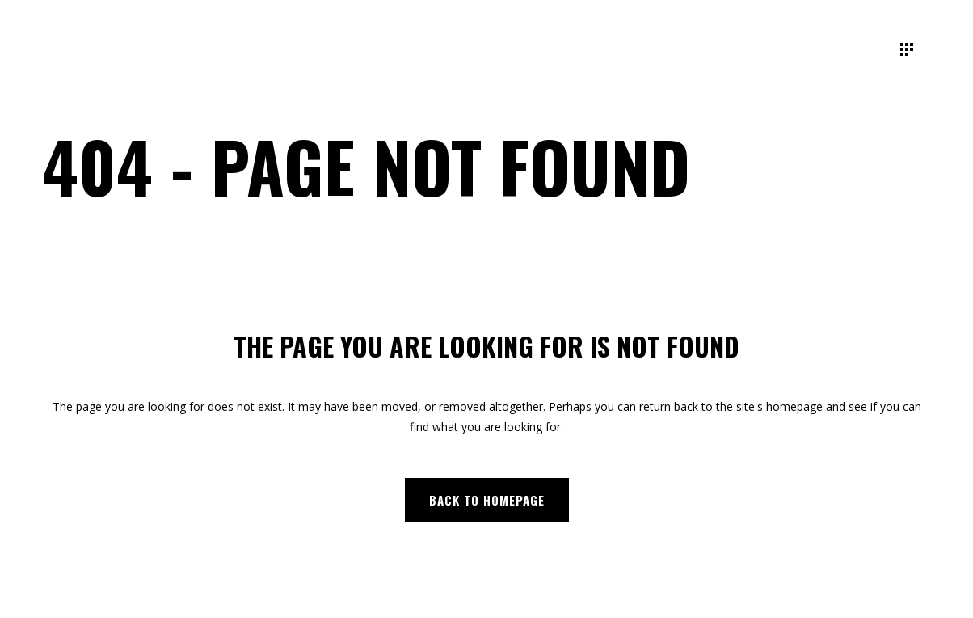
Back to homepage (487, 500)
